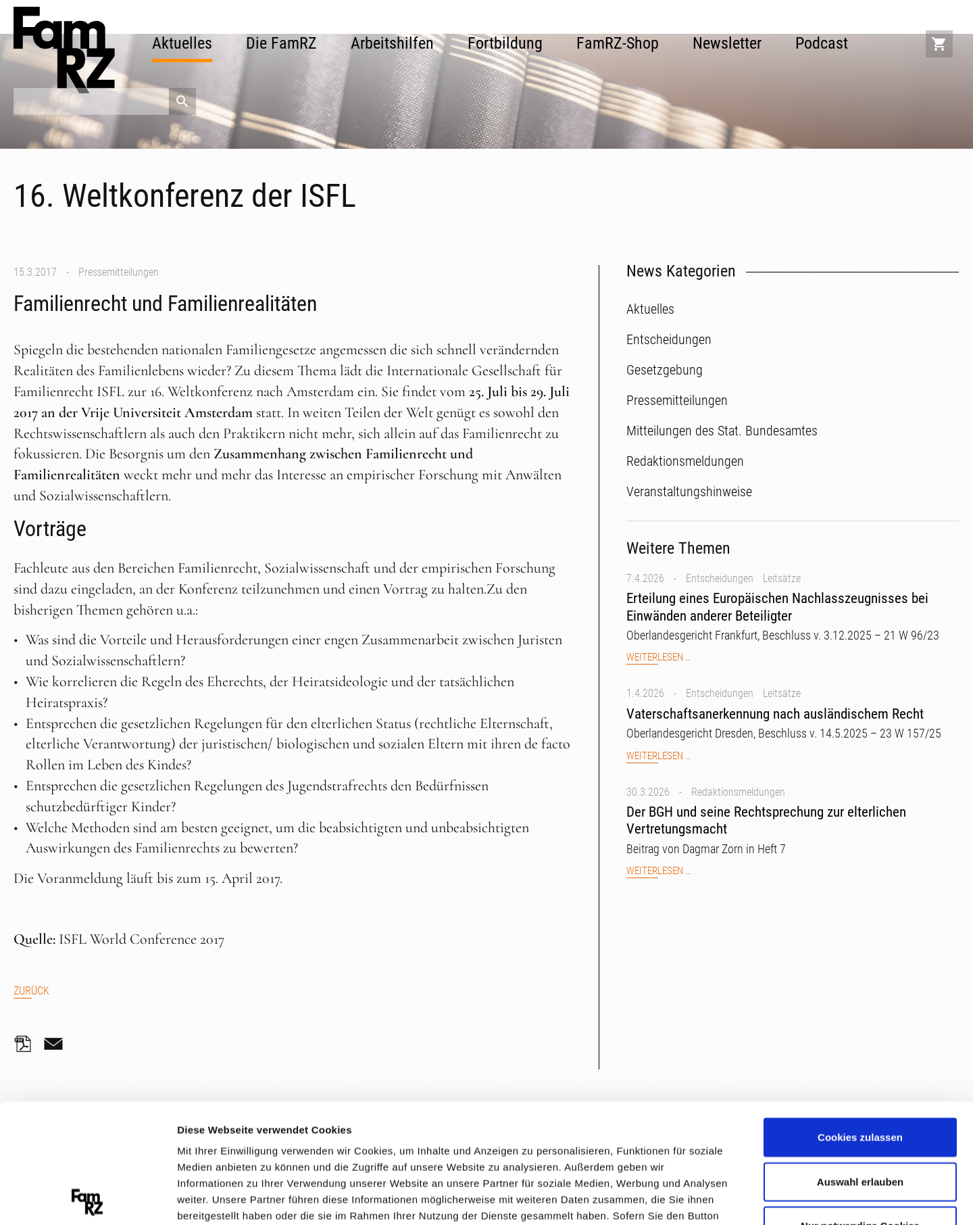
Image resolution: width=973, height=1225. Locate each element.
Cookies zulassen (860, 1018)
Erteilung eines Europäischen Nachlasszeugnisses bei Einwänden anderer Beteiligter (777, 606)
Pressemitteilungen (118, 272)
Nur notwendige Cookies (860, 1107)
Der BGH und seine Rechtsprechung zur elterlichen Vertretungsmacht (766, 820)
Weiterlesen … (658, 657)
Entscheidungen (719, 578)
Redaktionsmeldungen (738, 792)
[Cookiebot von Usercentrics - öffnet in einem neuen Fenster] (87, 1198)
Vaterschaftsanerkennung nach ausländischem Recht (775, 714)
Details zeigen (718, 1197)
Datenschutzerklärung (234, 1145)
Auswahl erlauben (860, 1062)
